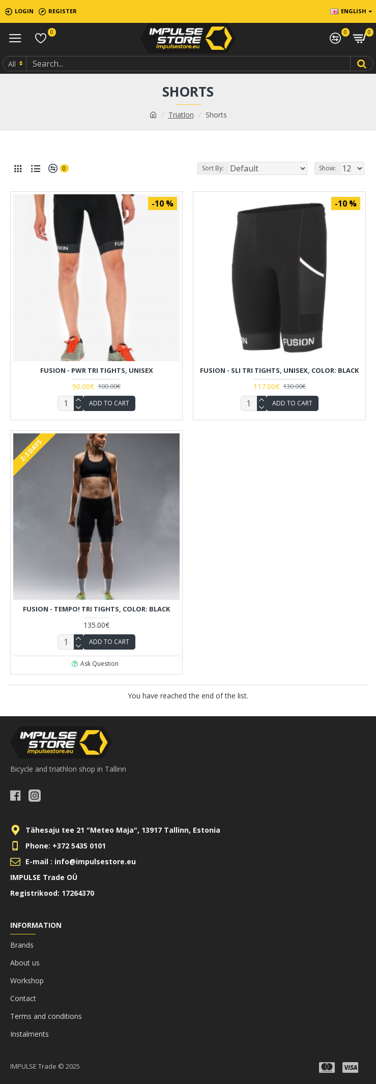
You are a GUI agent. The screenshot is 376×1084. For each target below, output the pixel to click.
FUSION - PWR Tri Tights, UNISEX (96, 370)
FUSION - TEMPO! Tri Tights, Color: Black (96, 609)
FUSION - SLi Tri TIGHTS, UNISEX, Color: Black (279, 370)
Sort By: (213, 168)
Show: (327, 168)
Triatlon (181, 115)
